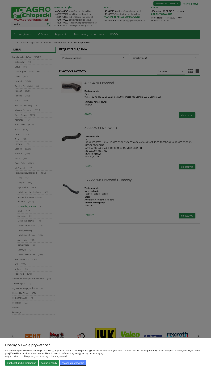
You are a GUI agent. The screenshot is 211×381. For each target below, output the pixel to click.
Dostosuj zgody (49, 363)
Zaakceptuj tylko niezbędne (21, 363)
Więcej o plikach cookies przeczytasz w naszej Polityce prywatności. (37, 356)
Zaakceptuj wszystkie (73, 363)
